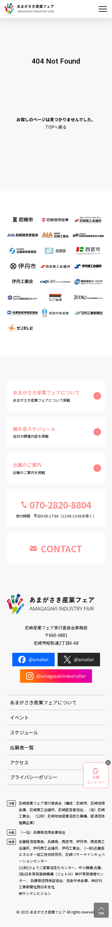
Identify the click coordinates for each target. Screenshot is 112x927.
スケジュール (24, 732)
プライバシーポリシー (34, 777)
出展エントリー (96, 779)
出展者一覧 (22, 747)
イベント (19, 717)
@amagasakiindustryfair (56, 676)
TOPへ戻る (56, 127)
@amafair (33, 659)
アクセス (19, 762)
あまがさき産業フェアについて (43, 702)
